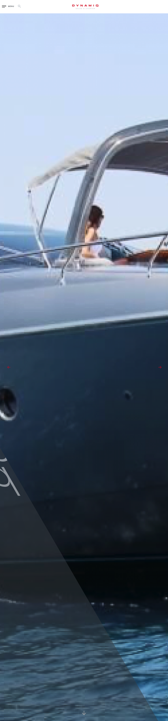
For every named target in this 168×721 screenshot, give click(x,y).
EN (143, 6)
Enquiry (125, 7)
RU (149, 6)
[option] (84, 367)
